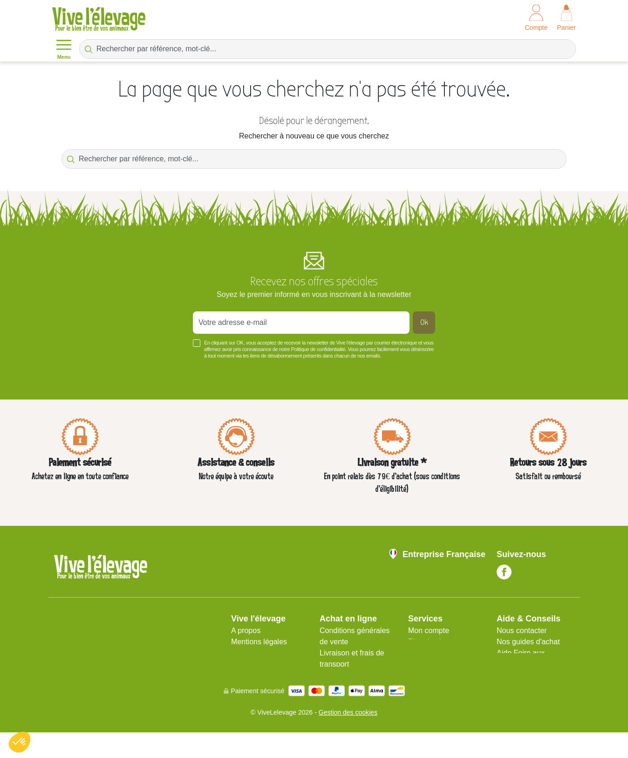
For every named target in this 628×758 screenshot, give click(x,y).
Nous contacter (522, 630)
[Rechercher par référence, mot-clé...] (327, 49)
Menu (63, 48)
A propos (245, 630)
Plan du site (427, 642)
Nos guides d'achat (528, 642)
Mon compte (428, 630)
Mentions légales (259, 642)
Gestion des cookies (348, 738)
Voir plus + (70, 369)
